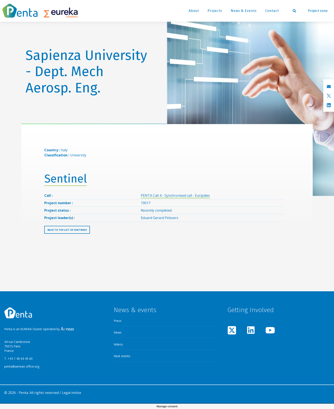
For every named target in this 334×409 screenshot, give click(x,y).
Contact (272, 11)
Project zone (318, 11)
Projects (214, 11)
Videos (118, 344)
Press (117, 321)
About (194, 11)
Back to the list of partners (67, 229)
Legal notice (71, 392)
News (118, 332)
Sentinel (65, 178)
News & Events (244, 11)
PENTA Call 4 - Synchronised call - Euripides (175, 195)
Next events (122, 356)
